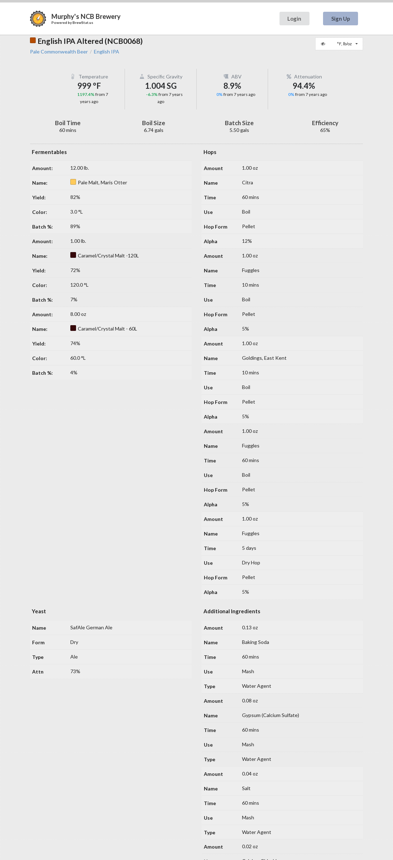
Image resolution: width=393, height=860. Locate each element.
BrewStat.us (82, 22)
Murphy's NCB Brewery (86, 16)
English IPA (106, 51)
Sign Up (340, 18)
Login (294, 18)
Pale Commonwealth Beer (59, 51)
